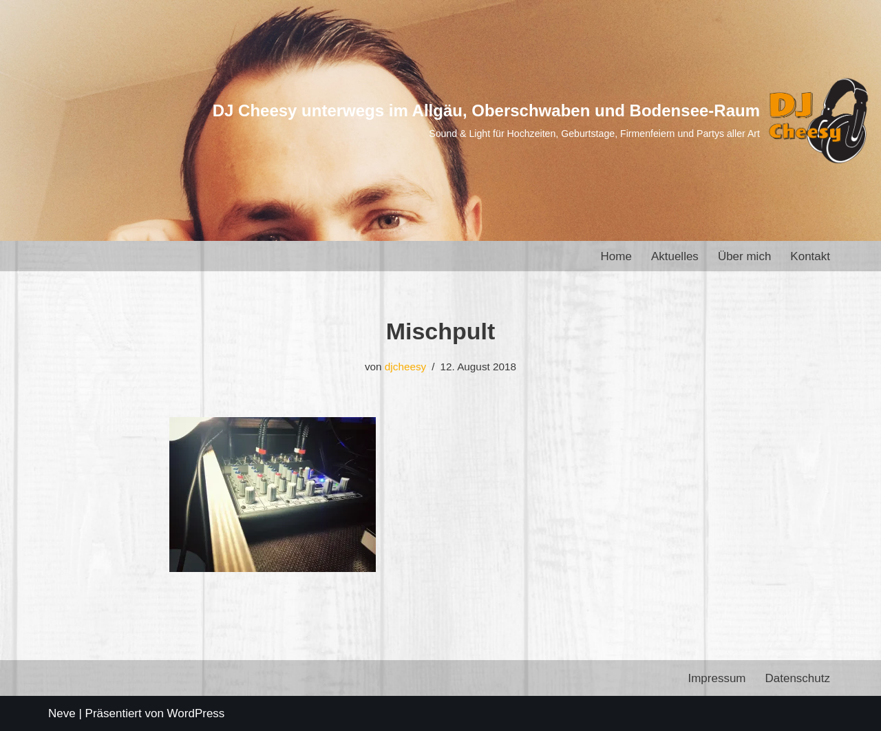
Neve (62, 713)
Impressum (716, 678)
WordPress (196, 713)
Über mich (744, 256)
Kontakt (810, 256)
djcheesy (405, 366)
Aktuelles (675, 256)
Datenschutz (798, 678)
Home (616, 256)
